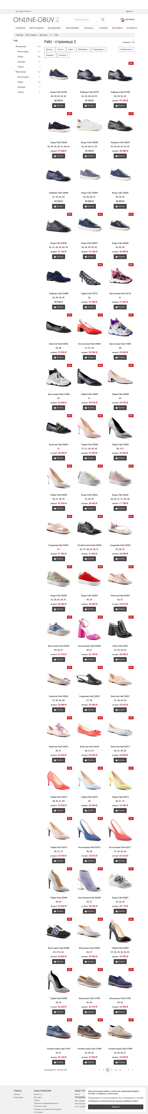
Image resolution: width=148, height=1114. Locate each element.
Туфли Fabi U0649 (89, 394)
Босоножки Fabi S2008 (89, 898)
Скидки (103, 28)
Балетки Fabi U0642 (58, 344)
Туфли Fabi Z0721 (89, 293)
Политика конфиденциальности (46, 1103)
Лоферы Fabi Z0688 (58, 293)
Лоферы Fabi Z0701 (89, 92)
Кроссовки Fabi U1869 (120, 344)
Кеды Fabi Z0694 (89, 193)
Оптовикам (38, 1112)
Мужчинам (73, 28)
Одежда (29, 61)
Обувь (29, 56)
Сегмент (62, 55)
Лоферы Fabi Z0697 (120, 142)
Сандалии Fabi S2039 (120, 545)
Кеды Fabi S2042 (120, 495)
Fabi (16, 40)
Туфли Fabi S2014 (120, 797)
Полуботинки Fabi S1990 (89, 1049)
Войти (129, 11)
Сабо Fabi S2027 (120, 646)
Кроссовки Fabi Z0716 (120, 293)
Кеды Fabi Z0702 (58, 92)
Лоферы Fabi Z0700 (120, 92)
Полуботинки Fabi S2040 (89, 545)
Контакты (131, 28)
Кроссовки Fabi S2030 (58, 646)
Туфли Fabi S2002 (58, 998)
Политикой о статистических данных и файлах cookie (113, 1101)
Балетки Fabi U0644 (58, 444)
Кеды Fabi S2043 (89, 495)
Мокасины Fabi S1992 (120, 998)
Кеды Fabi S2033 (89, 595)
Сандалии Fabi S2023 (89, 696)
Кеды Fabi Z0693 (120, 193)
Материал (82, 49)
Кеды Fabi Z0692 (58, 243)
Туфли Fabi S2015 (89, 797)
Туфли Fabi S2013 (58, 847)
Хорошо (115, 1107)
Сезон (60, 49)
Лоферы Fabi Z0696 (58, 193)
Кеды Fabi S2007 (120, 898)
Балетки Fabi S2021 (120, 696)
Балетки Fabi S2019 (58, 746)
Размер (49, 55)
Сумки (29, 67)
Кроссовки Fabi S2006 (58, 948)
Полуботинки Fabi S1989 (120, 1049)
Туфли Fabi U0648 (120, 394)
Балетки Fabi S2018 (89, 746)
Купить (58, 105)
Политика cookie (40, 1106)
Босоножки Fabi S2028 (89, 646)
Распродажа (36, 28)
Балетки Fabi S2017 (120, 746)
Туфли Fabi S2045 (120, 444)
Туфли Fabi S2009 (58, 898)
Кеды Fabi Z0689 (120, 243)
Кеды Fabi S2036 (58, 595)
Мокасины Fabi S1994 (89, 998)
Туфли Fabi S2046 (89, 444)
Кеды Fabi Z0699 (58, 142)
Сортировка (125, 49)
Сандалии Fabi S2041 (58, 545)
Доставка (117, 28)
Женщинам (55, 28)
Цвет (70, 49)
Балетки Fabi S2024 (58, 696)
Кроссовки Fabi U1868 (58, 394)
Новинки (20, 28)
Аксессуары (29, 51)
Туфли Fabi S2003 (120, 948)
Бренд (49, 49)
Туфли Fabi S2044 (58, 495)
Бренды (89, 28)
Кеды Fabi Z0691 (89, 243)
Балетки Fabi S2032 (120, 595)
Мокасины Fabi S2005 (89, 948)
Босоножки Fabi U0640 (89, 344)
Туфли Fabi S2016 (58, 797)
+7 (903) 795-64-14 (23, 11)
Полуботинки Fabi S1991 (59, 1049)
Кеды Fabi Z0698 (89, 142)
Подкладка (98, 49)
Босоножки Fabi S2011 (120, 847)
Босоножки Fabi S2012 (89, 847)
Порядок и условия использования (47, 1109)
